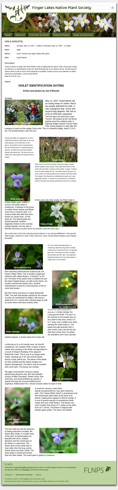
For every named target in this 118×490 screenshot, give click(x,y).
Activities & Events (39, 35)
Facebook (26, 470)
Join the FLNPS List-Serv (24, 467)
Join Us (38, 474)
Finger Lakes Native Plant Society (61, 7)
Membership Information (24, 474)
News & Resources (83, 35)
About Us (20, 35)
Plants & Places (61, 35)
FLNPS (9, 464)
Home (8, 35)
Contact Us (8, 474)
